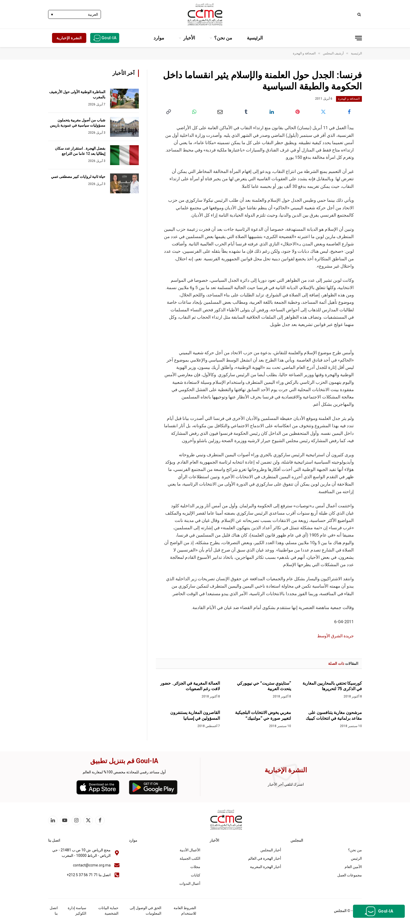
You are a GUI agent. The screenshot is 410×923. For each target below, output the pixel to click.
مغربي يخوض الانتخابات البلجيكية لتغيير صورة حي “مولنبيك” (263, 715)
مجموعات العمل (349, 875)
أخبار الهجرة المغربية (265, 867)
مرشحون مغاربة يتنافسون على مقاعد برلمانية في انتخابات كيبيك (334, 715)
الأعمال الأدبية (190, 850)
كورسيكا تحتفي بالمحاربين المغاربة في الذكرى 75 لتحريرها (332, 686)
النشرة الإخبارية (69, 38)
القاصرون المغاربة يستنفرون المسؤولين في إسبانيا (195, 715)
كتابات (195, 875)
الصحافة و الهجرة (349, 98)
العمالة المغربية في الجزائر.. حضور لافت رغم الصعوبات (190, 686)
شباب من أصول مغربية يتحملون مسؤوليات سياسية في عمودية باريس (77, 122)
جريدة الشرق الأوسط (334, 635)
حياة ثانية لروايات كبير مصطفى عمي (78, 177)
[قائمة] (358, 38)
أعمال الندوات (189, 883)
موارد (158, 38)
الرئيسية (255, 38)
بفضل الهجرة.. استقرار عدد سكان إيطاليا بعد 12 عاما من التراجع (80, 151)
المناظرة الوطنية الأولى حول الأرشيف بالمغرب (77, 94)
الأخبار (189, 38)
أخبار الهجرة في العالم (264, 858)
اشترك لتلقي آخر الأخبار (286, 784)
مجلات (195, 867)
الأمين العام (353, 867)
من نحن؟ (223, 38)
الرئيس (356, 858)
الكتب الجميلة (190, 858)
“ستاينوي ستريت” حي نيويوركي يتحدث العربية (264, 686)
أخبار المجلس (270, 850)
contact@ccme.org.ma (92, 865)
